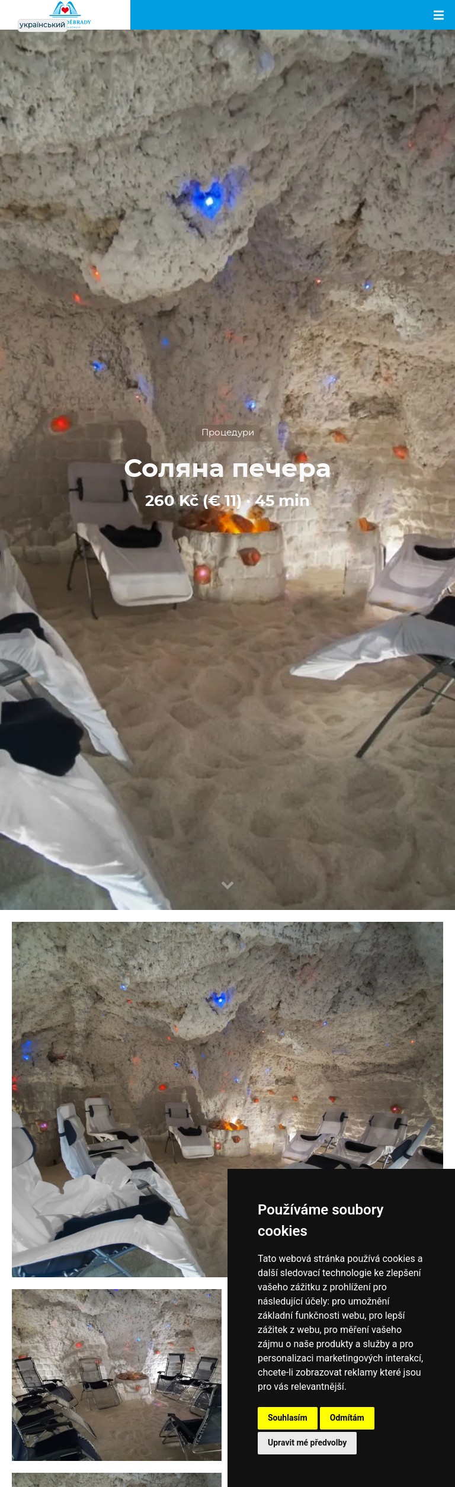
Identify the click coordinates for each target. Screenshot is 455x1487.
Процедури (227, 432)
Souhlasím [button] (287, 1417)
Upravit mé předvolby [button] (307, 1442)
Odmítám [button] (347, 1417)
